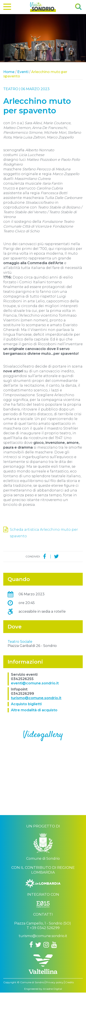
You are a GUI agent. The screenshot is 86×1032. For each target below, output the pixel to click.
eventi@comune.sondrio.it (35, 723)
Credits (69, 1021)
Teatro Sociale (20, 681)
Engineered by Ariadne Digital (43, 1028)
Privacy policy (55, 1021)
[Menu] (7, 7)
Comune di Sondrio (32, 1021)
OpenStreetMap (56, 675)
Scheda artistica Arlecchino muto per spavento (44, 532)
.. (43, 808)
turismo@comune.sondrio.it (36, 737)
